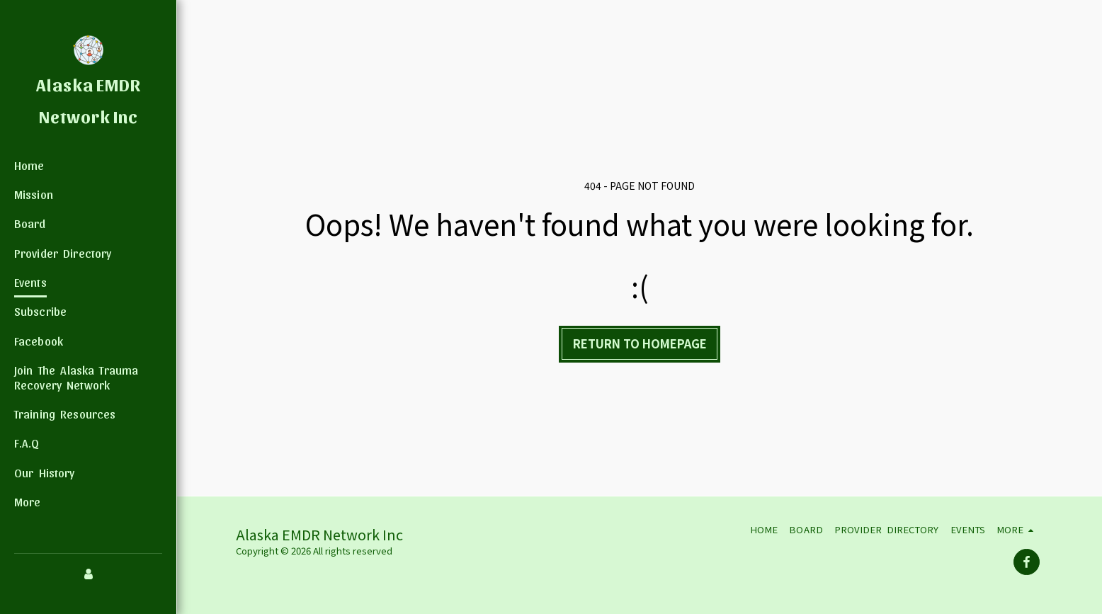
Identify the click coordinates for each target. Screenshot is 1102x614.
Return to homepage (640, 343)
